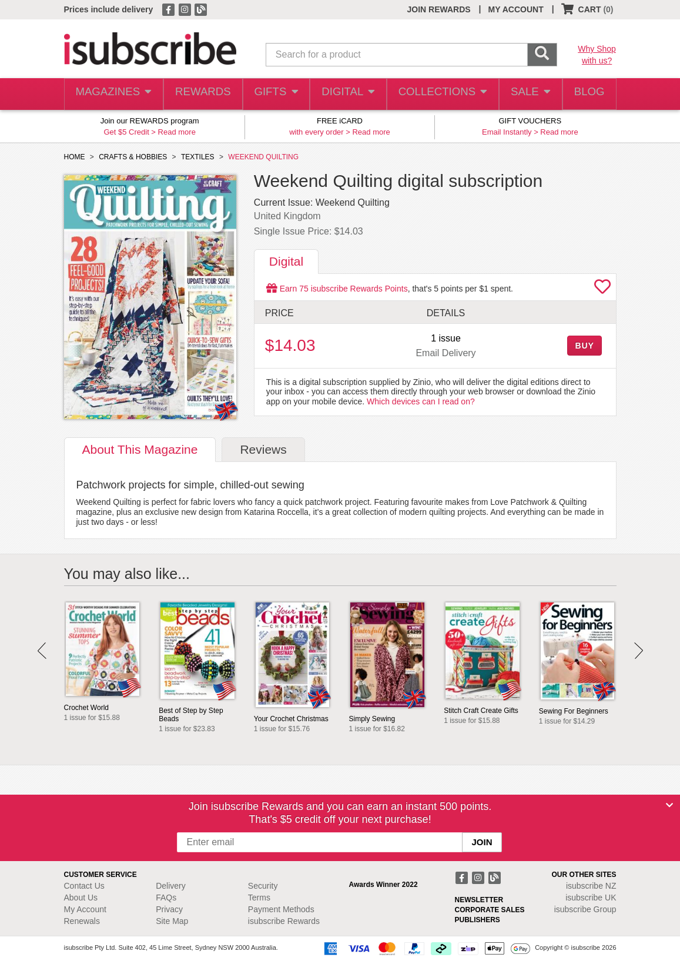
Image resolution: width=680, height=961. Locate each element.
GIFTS (274, 94)
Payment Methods (281, 909)
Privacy (169, 909)
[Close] (669, 805)
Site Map (172, 921)
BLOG (587, 94)
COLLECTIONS (439, 94)
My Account (85, 909)
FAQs (166, 897)
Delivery (171, 885)
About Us (81, 897)
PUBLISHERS (477, 920)
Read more (177, 132)
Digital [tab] (286, 261)
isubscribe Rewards (284, 921)
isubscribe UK (590, 897)
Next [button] (638, 650)
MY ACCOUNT (516, 9)
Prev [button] (42, 650)
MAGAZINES (112, 94)
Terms (259, 897)
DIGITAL (347, 94)
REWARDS (200, 94)
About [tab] (140, 449)
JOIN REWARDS (438, 9)
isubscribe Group (585, 909)
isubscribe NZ (591, 885)
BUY (584, 345)
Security (263, 885)
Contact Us (84, 885)
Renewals (82, 921)
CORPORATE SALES (490, 910)
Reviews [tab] (263, 449)
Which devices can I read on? (421, 401)
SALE (526, 94)
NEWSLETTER (479, 900)
